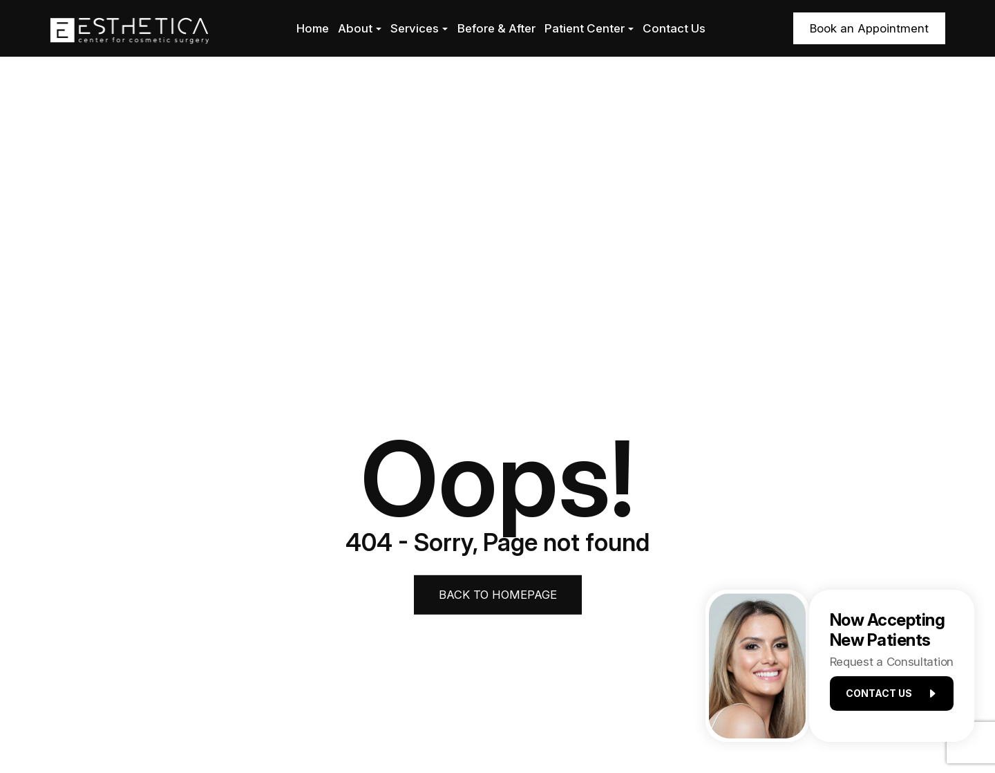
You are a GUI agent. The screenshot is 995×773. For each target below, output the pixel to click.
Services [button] (419, 28)
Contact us (885, 697)
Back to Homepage (497, 594)
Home (312, 28)
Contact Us (674, 28)
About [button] (359, 28)
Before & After (496, 28)
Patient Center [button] (589, 28)
